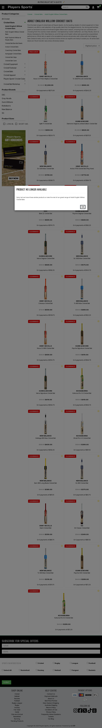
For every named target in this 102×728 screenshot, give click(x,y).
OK (83, 207)
